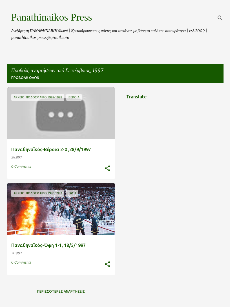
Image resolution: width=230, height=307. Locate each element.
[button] (107, 169)
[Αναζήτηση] (220, 18)
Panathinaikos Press (51, 17)
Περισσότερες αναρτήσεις (61, 291)
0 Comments (21, 166)
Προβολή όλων (25, 77)
